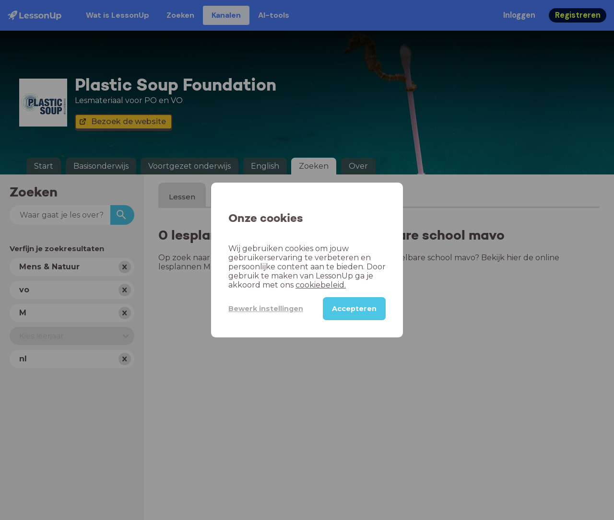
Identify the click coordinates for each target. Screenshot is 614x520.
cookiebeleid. (320, 284)
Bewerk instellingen (265, 308)
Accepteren (354, 308)
